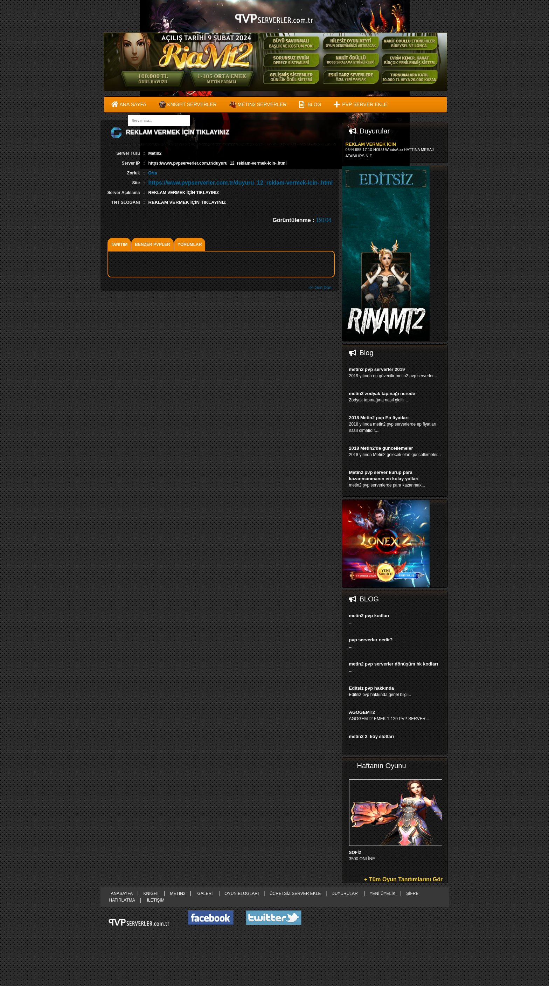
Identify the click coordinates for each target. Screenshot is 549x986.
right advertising (274, 493)
